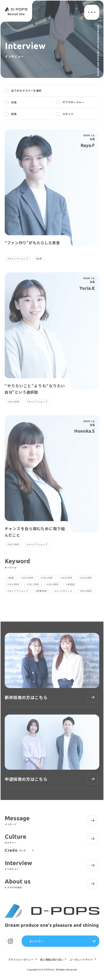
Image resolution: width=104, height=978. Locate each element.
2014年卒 (53, 584)
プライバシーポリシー (21, 959)
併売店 (71, 584)
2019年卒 (14, 584)
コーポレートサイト (81, 959)
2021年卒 (67, 577)
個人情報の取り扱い (52, 959)
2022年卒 (47, 577)
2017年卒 (34, 584)
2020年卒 (86, 577)
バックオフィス (64, 591)
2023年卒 (28, 577)
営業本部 (42, 591)
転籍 (11, 577)
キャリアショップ (18, 591)
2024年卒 (86, 591)
